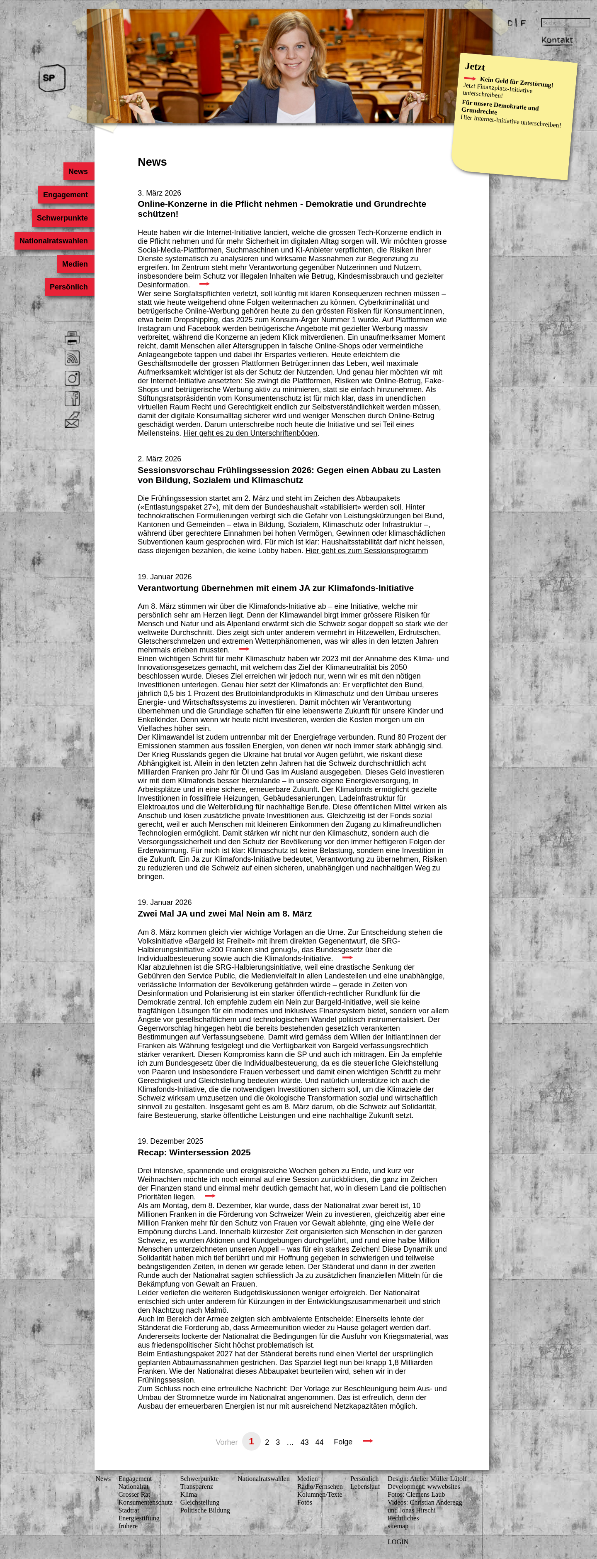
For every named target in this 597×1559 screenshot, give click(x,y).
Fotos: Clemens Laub (416, 1494)
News (78, 171)
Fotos (304, 1502)
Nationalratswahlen (53, 241)
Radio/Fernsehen (320, 1486)
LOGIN (398, 1542)
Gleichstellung (199, 1502)
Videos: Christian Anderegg (425, 1502)
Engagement (65, 195)
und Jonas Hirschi (412, 1510)
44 (319, 1442)
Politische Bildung (205, 1510)
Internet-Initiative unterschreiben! (517, 122)
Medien (75, 264)
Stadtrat (128, 1510)
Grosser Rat (134, 1494)
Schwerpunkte (62, 217)
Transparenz (196, 1486)
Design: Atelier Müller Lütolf (427, 1479)
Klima (188, 1494)
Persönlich (69, 287)
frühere (128, 1526)
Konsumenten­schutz (145, 1502)
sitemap (398, 1526)
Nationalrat (133, 1486)
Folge (343, 1442)
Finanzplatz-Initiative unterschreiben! (497, 91)
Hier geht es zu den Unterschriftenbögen (250, 433)
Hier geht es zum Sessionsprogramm (367, 551)
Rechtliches (403, 1518)
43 (305, 1442)
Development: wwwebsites (424, 1486)
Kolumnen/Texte (319, 1494)
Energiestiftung (139, 1518)
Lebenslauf (365, 1486)
